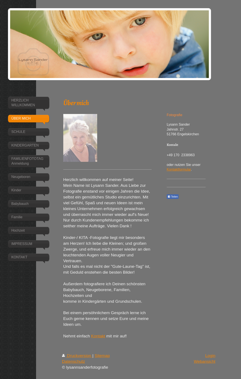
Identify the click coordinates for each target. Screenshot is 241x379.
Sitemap (102, 355)
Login (210, 355)
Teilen (173, 196)
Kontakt (98, 336)
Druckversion (77, 355)
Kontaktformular (179, 169)
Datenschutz (73, 361)
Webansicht (204, 361)
